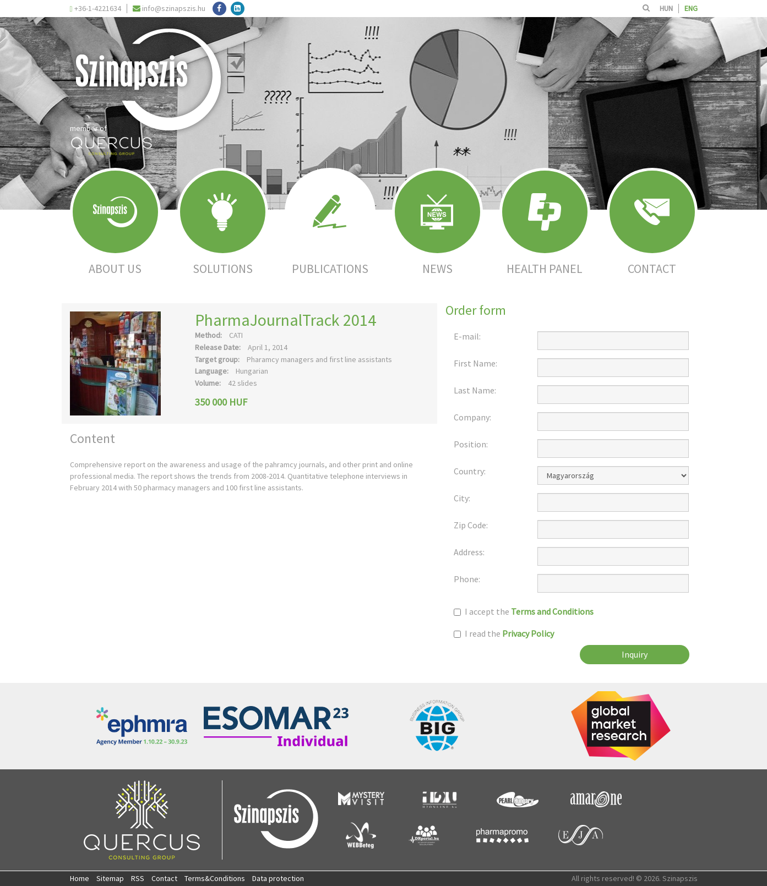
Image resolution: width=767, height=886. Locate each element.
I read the (504, 633)
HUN (666, 8)
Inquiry (635, 654)
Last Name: (475, 390)
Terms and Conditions (552, 611)
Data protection (278, 878)
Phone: (467, 579)
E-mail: (467, 336)
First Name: (475, 363)
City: (462, 498)
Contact (164, 878)
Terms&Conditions (214, 878)
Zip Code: (471, 525)
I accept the (524, 611)
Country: (470, 471)
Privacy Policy (528, 633)
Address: (469, 552)
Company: (472, 417)
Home (79, 878)
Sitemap (110, 878)
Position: (471, 444)
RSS (137, 878)
